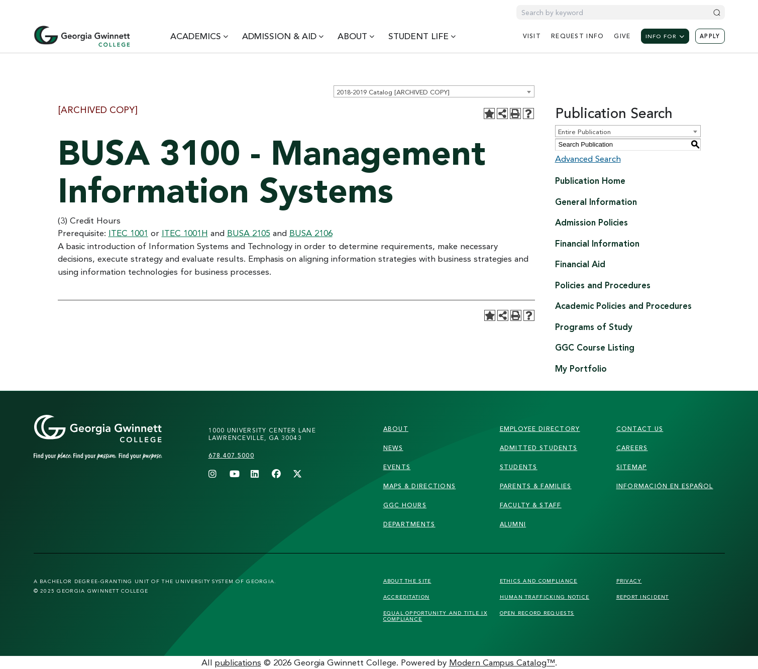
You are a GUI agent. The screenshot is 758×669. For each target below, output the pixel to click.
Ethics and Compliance (539, 581)
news (393, 448)
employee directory (540, 428)
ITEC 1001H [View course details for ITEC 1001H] (185, 233)
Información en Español (664, 486)
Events (397, 467)
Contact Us (640, 428)
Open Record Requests (537, 613)
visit (532, 36)
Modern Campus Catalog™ (502, 662)
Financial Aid (580, 264)
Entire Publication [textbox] (584, 132)
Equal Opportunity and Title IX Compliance (435, 616)
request (577, 36)
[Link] (117, 447)
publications (238, 662)
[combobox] (434, 91)
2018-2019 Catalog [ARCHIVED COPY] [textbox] (393, 92)
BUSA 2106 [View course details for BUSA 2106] (311, 233)
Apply (710, 36)
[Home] (82, 36)
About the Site (407, 581)
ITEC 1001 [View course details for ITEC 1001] (128, 233)
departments (409, 524)
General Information (596, 201)
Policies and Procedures (603, 285)
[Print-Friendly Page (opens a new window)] (515, 113)
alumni (513, 524)
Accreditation (406, 597)
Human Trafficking (545, 597)
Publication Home (590, 180)
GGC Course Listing (594, 347)
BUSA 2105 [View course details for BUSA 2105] (248, 233)
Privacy (629, 581)
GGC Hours (405, 505)
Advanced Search (588, 158)
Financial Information (597, 243)
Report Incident (642, 597)
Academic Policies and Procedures (623, 305)
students (518, 467)
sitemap (631, 467)
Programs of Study (593, 326)
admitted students (539, 448)
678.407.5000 (231, 455)
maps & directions (419, 486)
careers (632, 448)
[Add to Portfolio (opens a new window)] (489, 113)
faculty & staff (531, 505)
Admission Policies (591, 222)
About (395, 428)
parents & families (536, 486)
